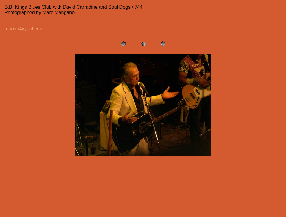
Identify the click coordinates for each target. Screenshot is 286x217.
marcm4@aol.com (24, 28)
